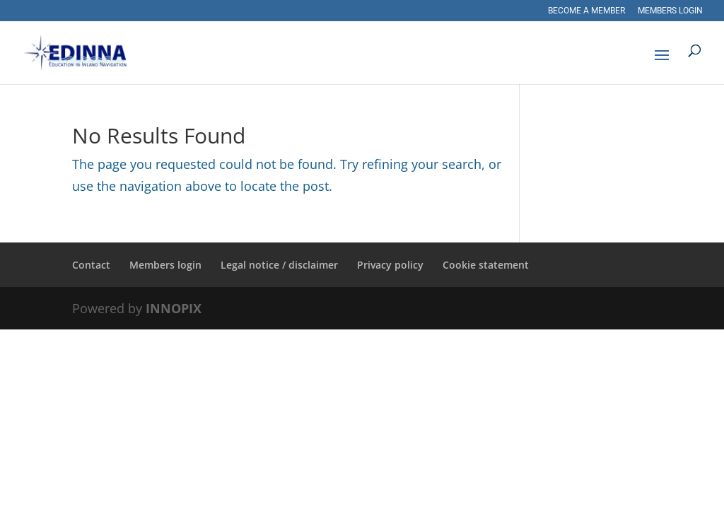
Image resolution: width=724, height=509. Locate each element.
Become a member (586, 11)
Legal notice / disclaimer (279, 264)
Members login (670, 11)
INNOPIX (174, 308)
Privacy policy (390, 264)
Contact (91, 264)
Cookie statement (486, 264)
